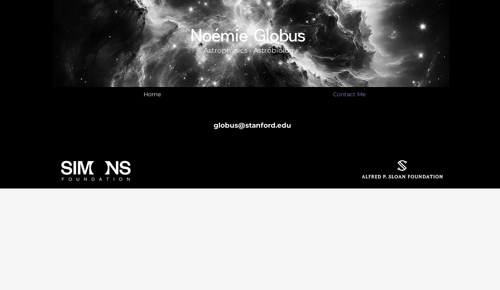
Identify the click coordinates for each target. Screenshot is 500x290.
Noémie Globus (247, 35)
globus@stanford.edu (252, 125)
